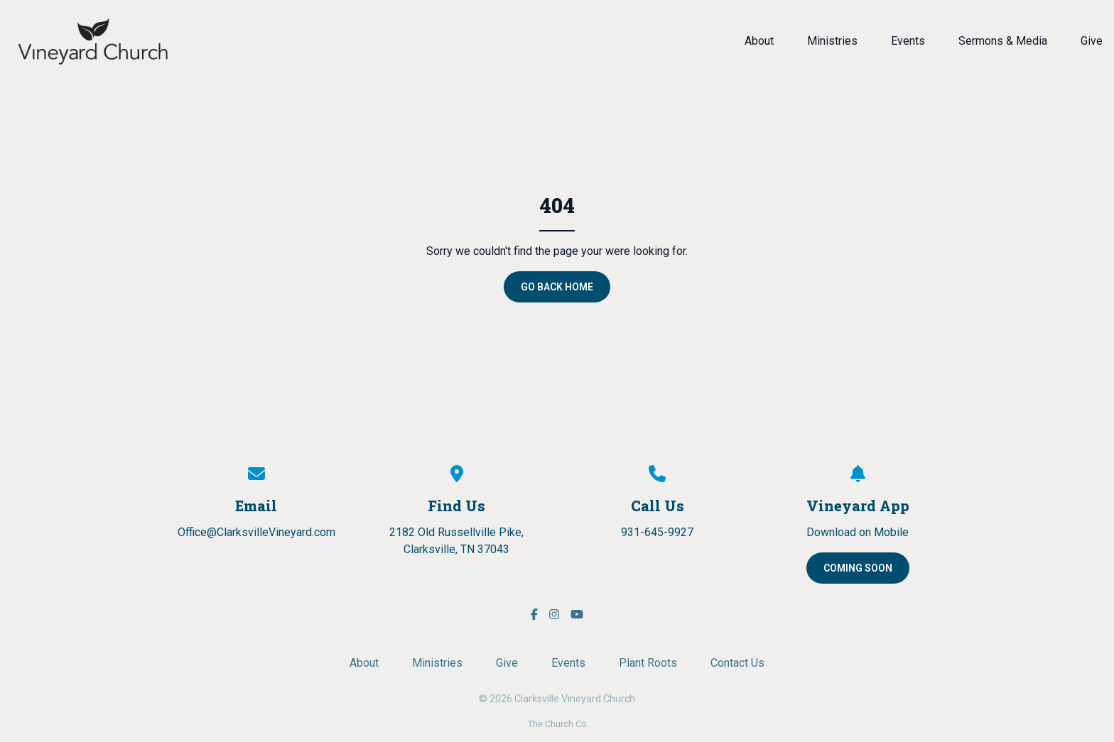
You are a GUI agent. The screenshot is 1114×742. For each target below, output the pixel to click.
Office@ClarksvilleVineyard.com (256, 532)
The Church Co (557, 724)
